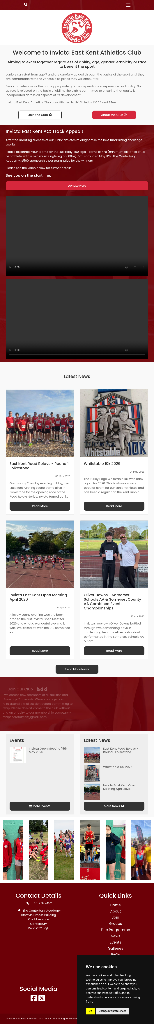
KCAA (97, 102)
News (115, 936)
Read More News (77, 669)
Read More (40, 506)
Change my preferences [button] (112, 1010)
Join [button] (115, 917)
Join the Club (40, 115)
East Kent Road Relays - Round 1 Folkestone (120, 750)
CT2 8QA (42, 928)
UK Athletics (83, 102)
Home (115, 905)
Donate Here (77, 185)
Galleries (115, 948)
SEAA (112, 102)
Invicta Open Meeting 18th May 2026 (48, 750)
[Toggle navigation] (128, 5)
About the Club (114, 115)
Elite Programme (115, 929)
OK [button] (90, 1010)
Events (115, 942)
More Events (39, 806)
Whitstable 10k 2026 (117, 767)
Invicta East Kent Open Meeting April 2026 (119, 787)
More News (114, 806)
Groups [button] (115, 923)
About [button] (115, 911)
